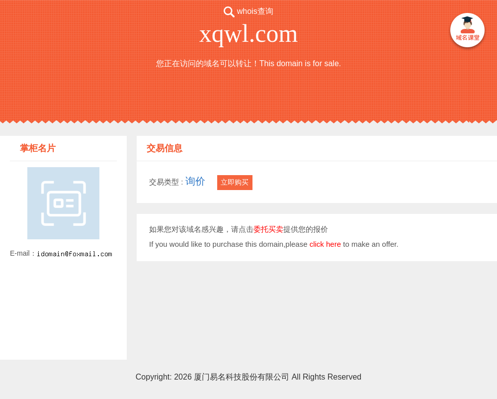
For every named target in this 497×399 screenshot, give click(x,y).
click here (325, 244)
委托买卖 (268, 229)
